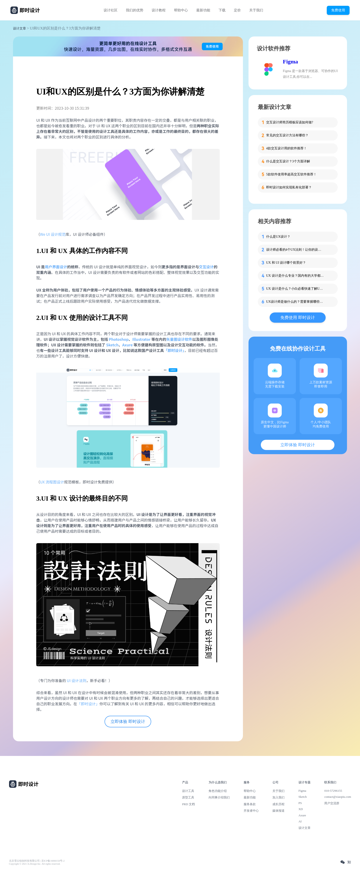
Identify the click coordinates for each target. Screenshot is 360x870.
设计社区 (111, 10)
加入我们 (278, 797)
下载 (222, 10)
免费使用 (338, 10)
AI (300, 821)
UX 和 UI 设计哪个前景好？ (286, 262)
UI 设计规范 (56, 234)
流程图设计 (55, 482)
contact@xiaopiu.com (337, 796)
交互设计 (206, 266)
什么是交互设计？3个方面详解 (288, 161)
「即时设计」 (88, 703)
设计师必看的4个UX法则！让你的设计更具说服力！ (295, 249)
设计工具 (188, 791)
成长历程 (278, 804)
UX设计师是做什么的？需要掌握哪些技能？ (295, 301)
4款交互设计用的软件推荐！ (286, 148)
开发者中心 (251, 810)
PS (300, 803)
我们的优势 (134, 10)
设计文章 (19, 28)
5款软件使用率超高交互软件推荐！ (291, 174)
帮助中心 (181, 10)
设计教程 (159, 10)
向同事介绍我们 (219, 797)
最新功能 (203, 10)
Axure (302, 815)
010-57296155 (333, 790)
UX (43, 482)
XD (300, 809)
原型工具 (188, 797)
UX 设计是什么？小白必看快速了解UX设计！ (295, 288)
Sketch (302, 796)
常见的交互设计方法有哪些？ (287, 135)
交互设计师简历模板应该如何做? (289, 122)
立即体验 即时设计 (128, 721)
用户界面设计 (56, 266)
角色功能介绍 (218, 791)
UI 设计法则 (76, 680)
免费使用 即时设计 (297, 317)
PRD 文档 (188, 804)
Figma (290, 62)
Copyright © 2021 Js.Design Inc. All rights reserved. (34, 864)
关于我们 (256, 10)
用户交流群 (331, 803)
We (43, 234)
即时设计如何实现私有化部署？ (289, 187)
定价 (237, 10)
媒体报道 (278, 810)
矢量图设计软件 (179, 339)
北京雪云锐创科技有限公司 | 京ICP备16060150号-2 (37, 861)
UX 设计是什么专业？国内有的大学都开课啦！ (295, 275)
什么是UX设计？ (278, 236)
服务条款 (250, 804)
